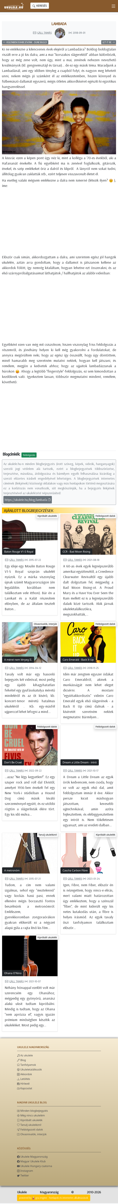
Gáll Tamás (42, 33)
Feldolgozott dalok (105, 516)
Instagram (25, 1171)
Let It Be (109, 43)
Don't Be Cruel (13, 763)
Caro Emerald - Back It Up (78, 660)
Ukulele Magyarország (32, 1157)
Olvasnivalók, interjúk (45, 624)
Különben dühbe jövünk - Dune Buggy (25, 43)
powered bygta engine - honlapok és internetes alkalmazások (53, 1199)
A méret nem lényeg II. (18, 660)
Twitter (23, 1176)
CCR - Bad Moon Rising (76, 552)
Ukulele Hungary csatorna (34, 1167)
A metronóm (12, 871)
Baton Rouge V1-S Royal (18, 552)
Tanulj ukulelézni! (48, 835)
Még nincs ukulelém (31, 1116)
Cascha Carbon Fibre (75, 871)
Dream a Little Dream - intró (80, 763)
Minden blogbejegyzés (32, 1111)
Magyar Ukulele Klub (31, 1162)
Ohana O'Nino (12, 974)
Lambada (59, 24)
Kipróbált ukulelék (47, 516)
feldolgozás (29, 455)
